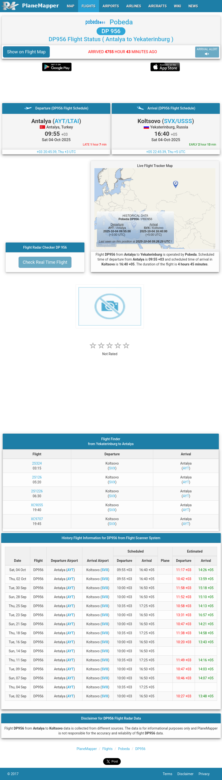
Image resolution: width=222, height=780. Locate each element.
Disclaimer (188, 774)
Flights (107, 749)
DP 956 (111, 31)
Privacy (207, 774)
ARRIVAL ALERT (207, 52)
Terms (170, 774)
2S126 (37, 477)
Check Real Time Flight (45, 262)
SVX (112, 468)
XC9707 (37, 519)
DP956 (140, 749)
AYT (186, 468)
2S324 (37, 463)
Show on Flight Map (26, 51)
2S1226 (37, 491)
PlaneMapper (87, 749)
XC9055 (37, 505)
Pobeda (121, 22)
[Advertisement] (111, 87)
